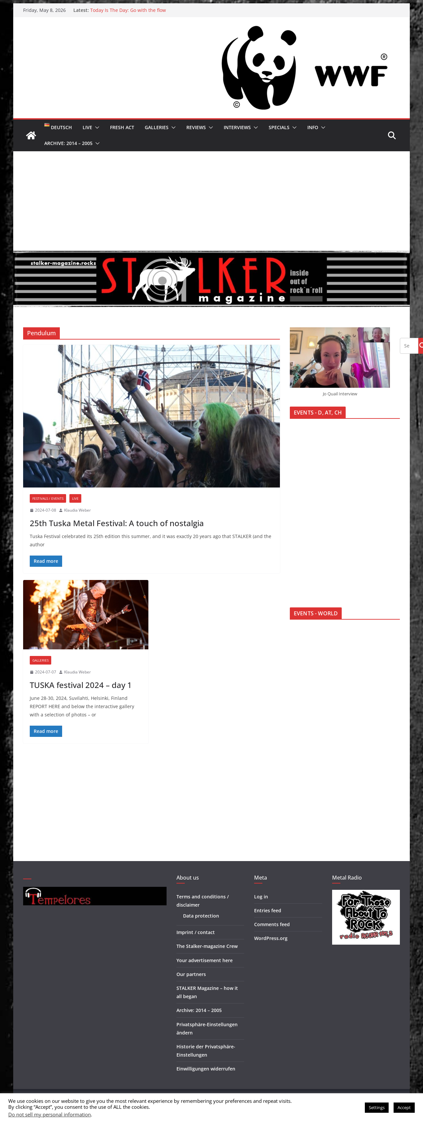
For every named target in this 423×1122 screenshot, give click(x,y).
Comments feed (272, 924)
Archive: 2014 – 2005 (68, 143)
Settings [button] (377, 1107)
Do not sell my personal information (49, 1114)
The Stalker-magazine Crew (207, 946)
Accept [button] (404, 1107)
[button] (95, 127)
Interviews (237, 127)
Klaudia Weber (77, 510)
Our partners (191, 974)
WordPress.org (271, 938)
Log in (261, 896)
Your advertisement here (204, 960)
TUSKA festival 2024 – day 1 (81, 684)
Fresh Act (122, 127)
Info (312, 127)
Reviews (196, 127)
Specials (279, 127)
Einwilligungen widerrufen (205, 1069)
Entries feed (267, 910)
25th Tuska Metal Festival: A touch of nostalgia (117, 523)
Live (87, 127)
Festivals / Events (47, 498)
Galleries (157, 127)
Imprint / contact (195, 932)
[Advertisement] (211, 201)
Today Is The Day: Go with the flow (128, 10)
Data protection (201, 916)
